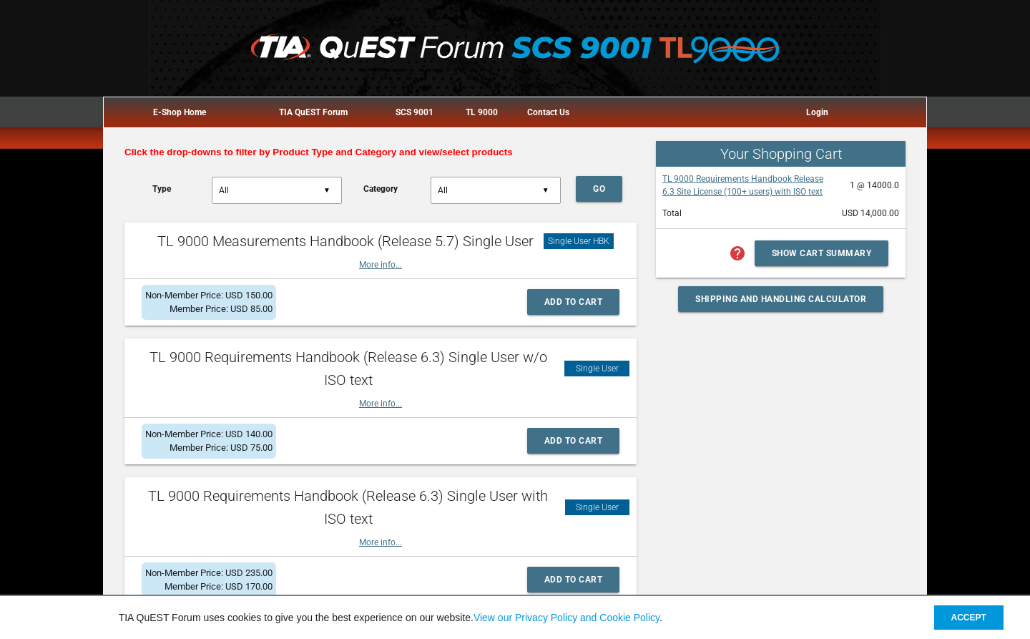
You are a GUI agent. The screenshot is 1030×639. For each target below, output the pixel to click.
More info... (380, 265)
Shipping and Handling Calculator (780, 299)
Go (599, 189)
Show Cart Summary (822, 253)
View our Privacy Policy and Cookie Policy (566, 617)
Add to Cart (573, 302)
